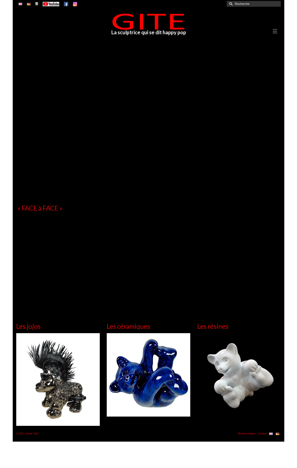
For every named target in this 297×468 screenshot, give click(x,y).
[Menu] (275, 31)
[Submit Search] (230, 4)
